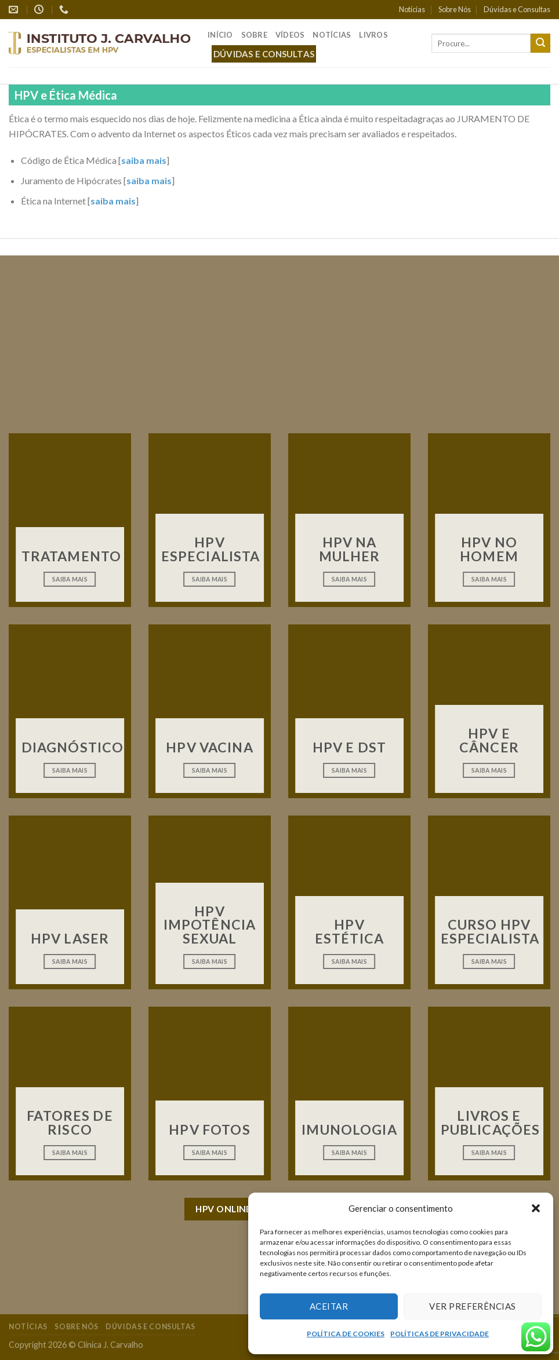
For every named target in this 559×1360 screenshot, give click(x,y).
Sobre (254, 34)
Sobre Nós (454, 9)
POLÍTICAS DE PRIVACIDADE (439, 1333)
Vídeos (290, 34)
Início (220, 34)
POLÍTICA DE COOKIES (345, 1333)
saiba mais (143, 160)
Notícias (412, 9)
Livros (373, 34)
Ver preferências (472, 1306)
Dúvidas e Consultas (517, 9)
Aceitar (329, 1306)
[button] (536, 1208)
